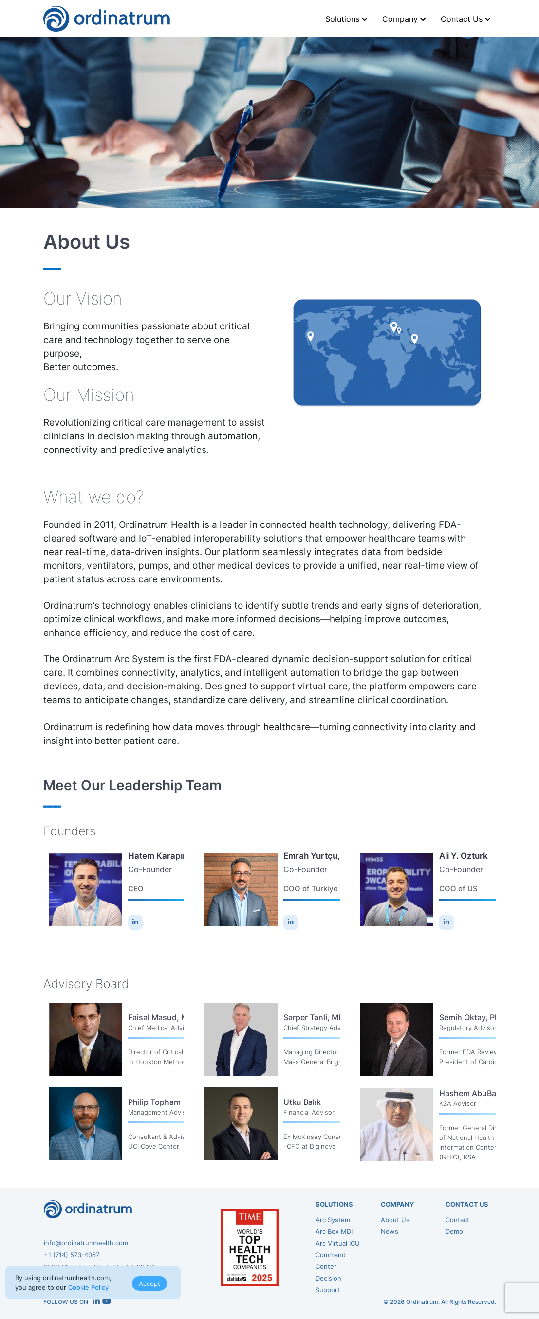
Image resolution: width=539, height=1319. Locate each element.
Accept (149, 1283)
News (389, 1231)
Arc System (333, 1220)
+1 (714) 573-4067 (71, 1255)
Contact (457, 1220)
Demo (454, 1231)
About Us (395, 1220)
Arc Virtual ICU (338, 1243)
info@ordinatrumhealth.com (86, 1243)
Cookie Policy (88, 1287)
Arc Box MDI (334, 1231)
